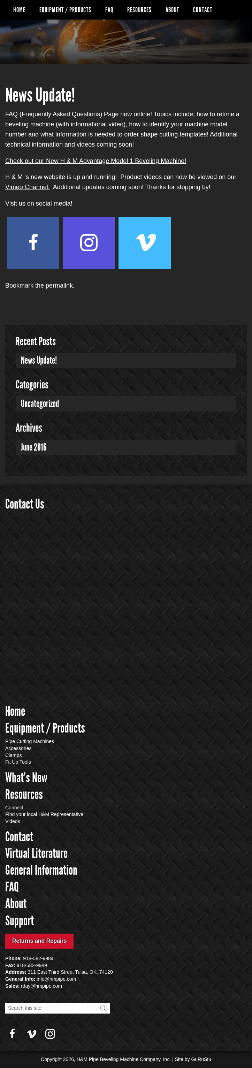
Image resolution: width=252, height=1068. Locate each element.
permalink (59, 285)
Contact (202, 9)
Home (19, 9)
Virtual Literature (36, 853)
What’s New (26, 777)
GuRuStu (201, 1059)
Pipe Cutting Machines (29, 741)
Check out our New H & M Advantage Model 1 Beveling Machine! (95, 160)
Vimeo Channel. (27, 187)
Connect (14, 807)
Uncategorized (40, 404)
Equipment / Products (65, 9)
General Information (41, 870)
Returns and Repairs (39, 941)
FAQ (109, 9)
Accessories (18, 748)
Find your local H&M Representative (44, 814)
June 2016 (34, 447)
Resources (139, 9)
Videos (12, 821)
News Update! (39, 360)
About (172, 9)
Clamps (13, 755)
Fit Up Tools (18, 762)
